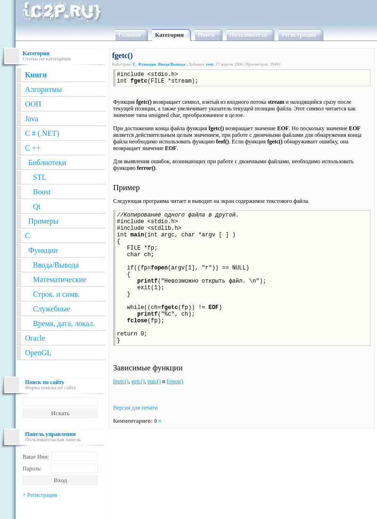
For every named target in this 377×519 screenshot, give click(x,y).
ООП (33, 104)
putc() (154, 381)
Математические (59, 280)
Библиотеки (47, 163)
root (209, 64)
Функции (43, 250)
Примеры (43, 221)
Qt (37, 206)
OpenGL (38, 353)
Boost (41, 192)
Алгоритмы (43, 89)
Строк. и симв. (56, 294)
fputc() (121, 381)
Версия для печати (135, 407)
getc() (138, 381)
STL (39, 177)
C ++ (33, 148)
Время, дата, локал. (64, 323)
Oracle (35, 338)
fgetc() (122, 55)
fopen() (175, 381)
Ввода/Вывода (56, 265)
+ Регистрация (40, 495)
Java (31, 119)
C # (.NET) (42, 133)
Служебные (51, 309)
